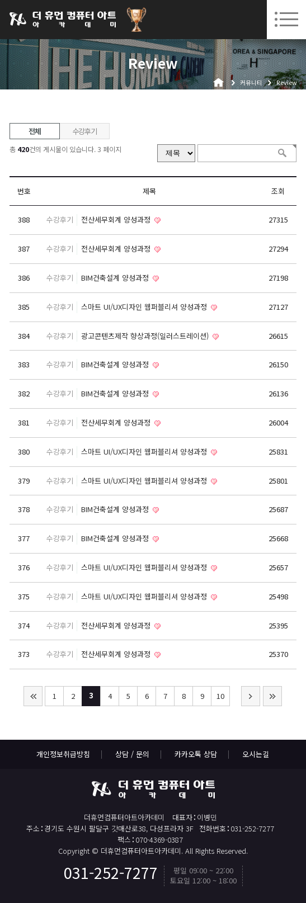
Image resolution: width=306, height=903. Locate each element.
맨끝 (272, 696)
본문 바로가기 (0, 0)
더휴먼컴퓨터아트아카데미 (63, 19)
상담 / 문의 (132, 754)
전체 (34, 131)
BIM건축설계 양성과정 (116, 277)
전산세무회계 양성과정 (117, 219)
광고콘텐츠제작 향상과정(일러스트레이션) (146, 335)
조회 (278, 191)
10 (220, 696)
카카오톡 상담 (196, 754)
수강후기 (85, 131)
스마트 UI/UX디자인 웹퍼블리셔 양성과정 (145, 306)
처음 (33, 696)
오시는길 (255, 754)
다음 (250, 696)
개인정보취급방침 (63, 754)
